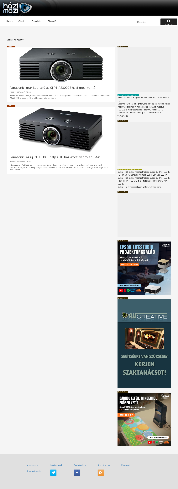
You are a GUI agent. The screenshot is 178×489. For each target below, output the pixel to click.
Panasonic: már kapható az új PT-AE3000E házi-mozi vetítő (52, 87)
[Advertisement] (144, 69)
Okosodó (53, 21)
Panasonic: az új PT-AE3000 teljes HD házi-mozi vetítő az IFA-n (54, 157)
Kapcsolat (125, 465)
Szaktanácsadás (34, 471)
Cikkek (22, 21)
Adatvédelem (80, 465)
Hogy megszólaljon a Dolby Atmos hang (143, 187)
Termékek (37, 21)
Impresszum (32, 465)
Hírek (10, 21)
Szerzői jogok (104, 465)
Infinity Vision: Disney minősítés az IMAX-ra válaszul (141, 106)
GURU (28, 92)
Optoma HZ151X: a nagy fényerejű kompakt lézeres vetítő (144, 103)
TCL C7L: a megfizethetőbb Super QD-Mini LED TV (140, 109)
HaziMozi (13, 3)
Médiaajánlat (56, 465)
